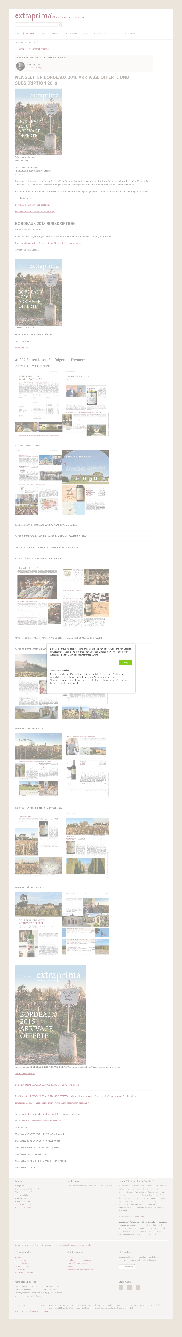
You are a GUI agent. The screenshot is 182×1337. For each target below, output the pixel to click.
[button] (125, 662)
